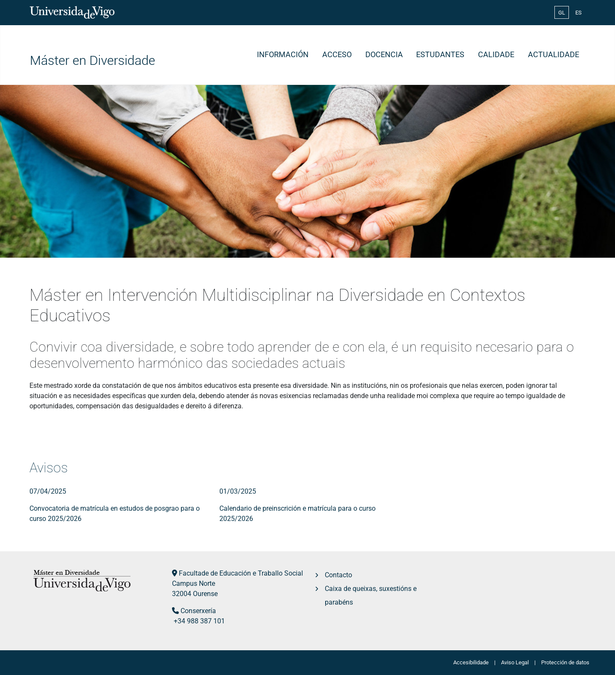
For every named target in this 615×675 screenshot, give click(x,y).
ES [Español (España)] (578, 12)
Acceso (337, 54)
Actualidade (553, 54)
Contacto (338, 575)
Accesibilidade (471, 662)
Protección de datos (565, 662)
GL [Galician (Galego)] (561, 12)
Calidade (496, 54)
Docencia (384, 54)
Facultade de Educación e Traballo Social (241, 573)
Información (283, 54)
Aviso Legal (515, 662)
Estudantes (440, 54)
